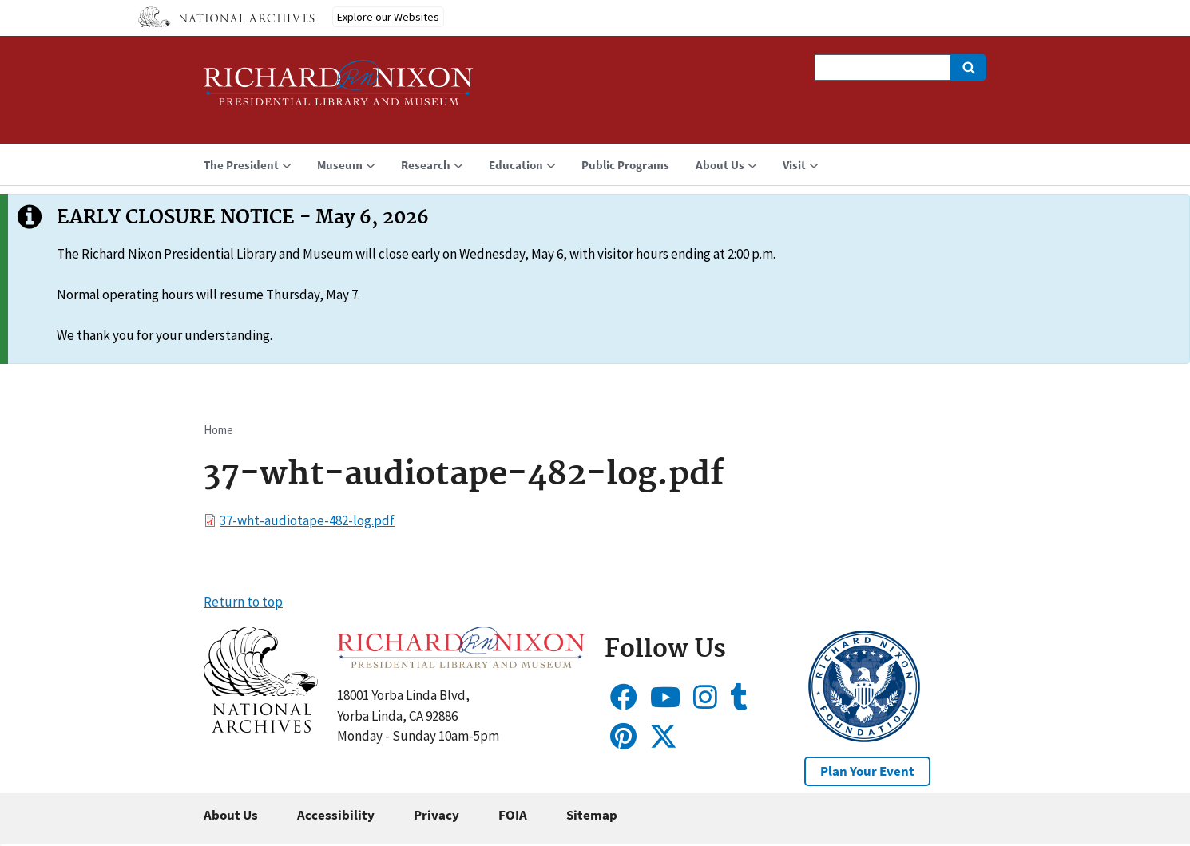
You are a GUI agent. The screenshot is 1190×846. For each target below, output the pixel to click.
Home (218, 429)
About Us (231, 815)
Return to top (243, 602)
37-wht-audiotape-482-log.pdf (307, 520)
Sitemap (591, 815)
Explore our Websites (388, 17)
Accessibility (336, 815)
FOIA (512, 815)
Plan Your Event (867, 771)
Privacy (436, 815)
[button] (261, 728)
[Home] (339, 90)
